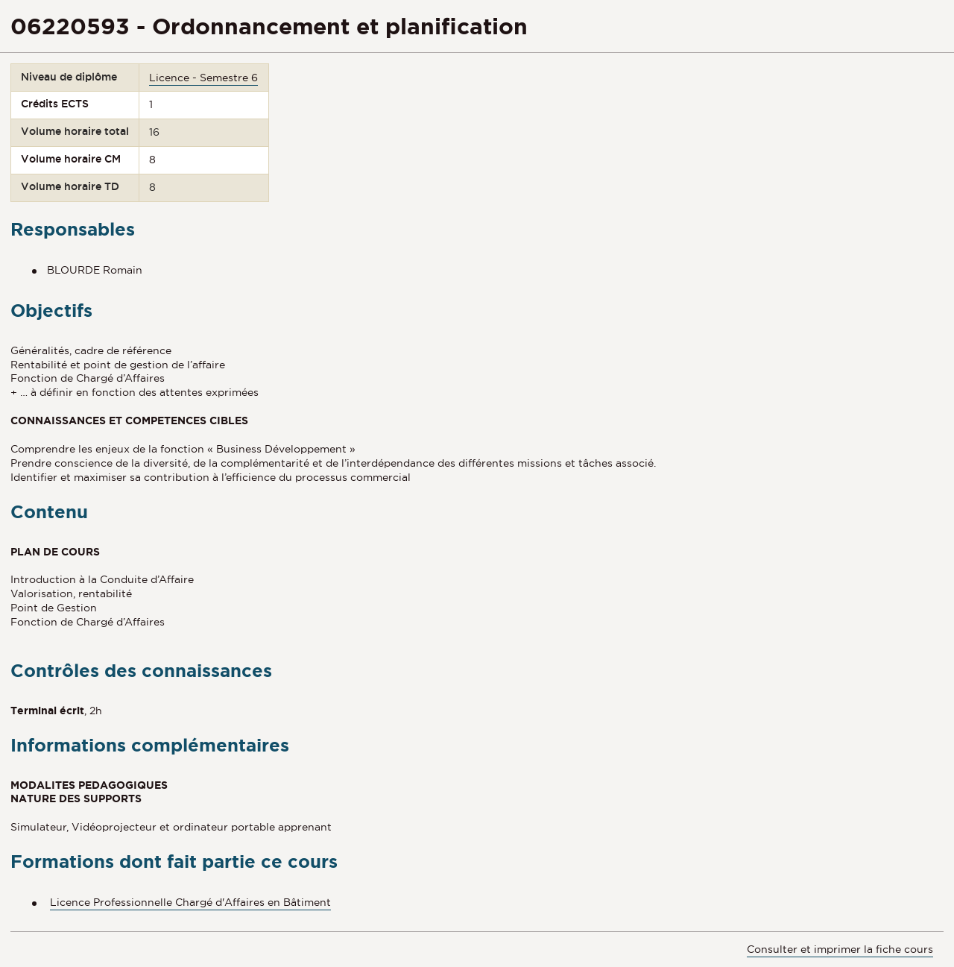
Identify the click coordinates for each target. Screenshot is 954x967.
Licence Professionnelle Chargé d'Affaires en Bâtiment (190, 902)
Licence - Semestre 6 (203, 78)
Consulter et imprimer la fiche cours (840, 949)
